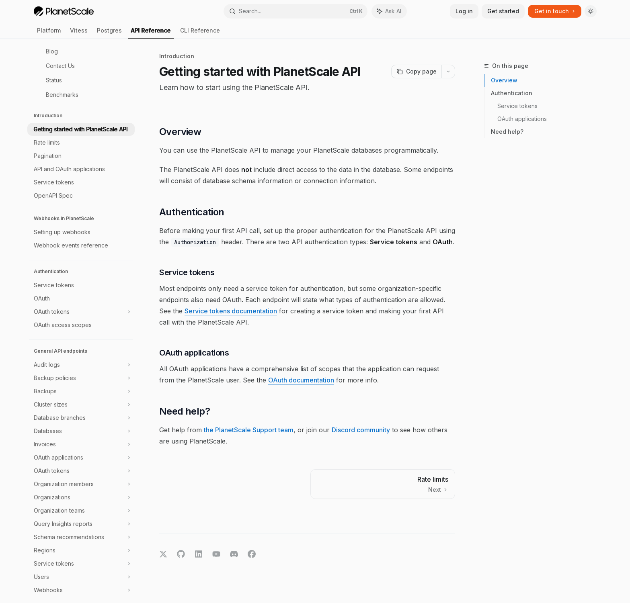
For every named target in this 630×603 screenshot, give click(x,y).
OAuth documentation (301, 380)
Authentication (511, 93)
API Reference (151, 33)
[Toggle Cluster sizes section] (81, 404)
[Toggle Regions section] (81, 550)
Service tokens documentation (231, 311)
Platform (49, 33)
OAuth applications (522, 118)
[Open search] (295, 11)
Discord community (361, 430)
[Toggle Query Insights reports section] (81, 523)
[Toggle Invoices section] (81, 444)
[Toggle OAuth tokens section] (81, 311)
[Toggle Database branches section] (81, 417)
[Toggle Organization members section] (81, 484)
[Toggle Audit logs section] (81, 364)
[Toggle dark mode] (591, 11)
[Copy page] (416, 71)
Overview (504, 80)
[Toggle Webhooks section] (81, 590)
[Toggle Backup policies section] (81, 378)
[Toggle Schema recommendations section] (81, 537)
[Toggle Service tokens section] (81, 563)
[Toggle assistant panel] (389, 11)
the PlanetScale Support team (248, 430)
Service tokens (517, 105)
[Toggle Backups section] (81, 391)
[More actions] (448, 71)
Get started (503, 11)
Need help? (507, 131)
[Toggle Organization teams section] (81, 510)
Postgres (109, 33)
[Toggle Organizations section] (81, 497)
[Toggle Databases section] (81, 431)
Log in (464, 11)
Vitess (79, 33)
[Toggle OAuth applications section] (81, 457)
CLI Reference (200, 33)
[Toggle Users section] (81, 576)
